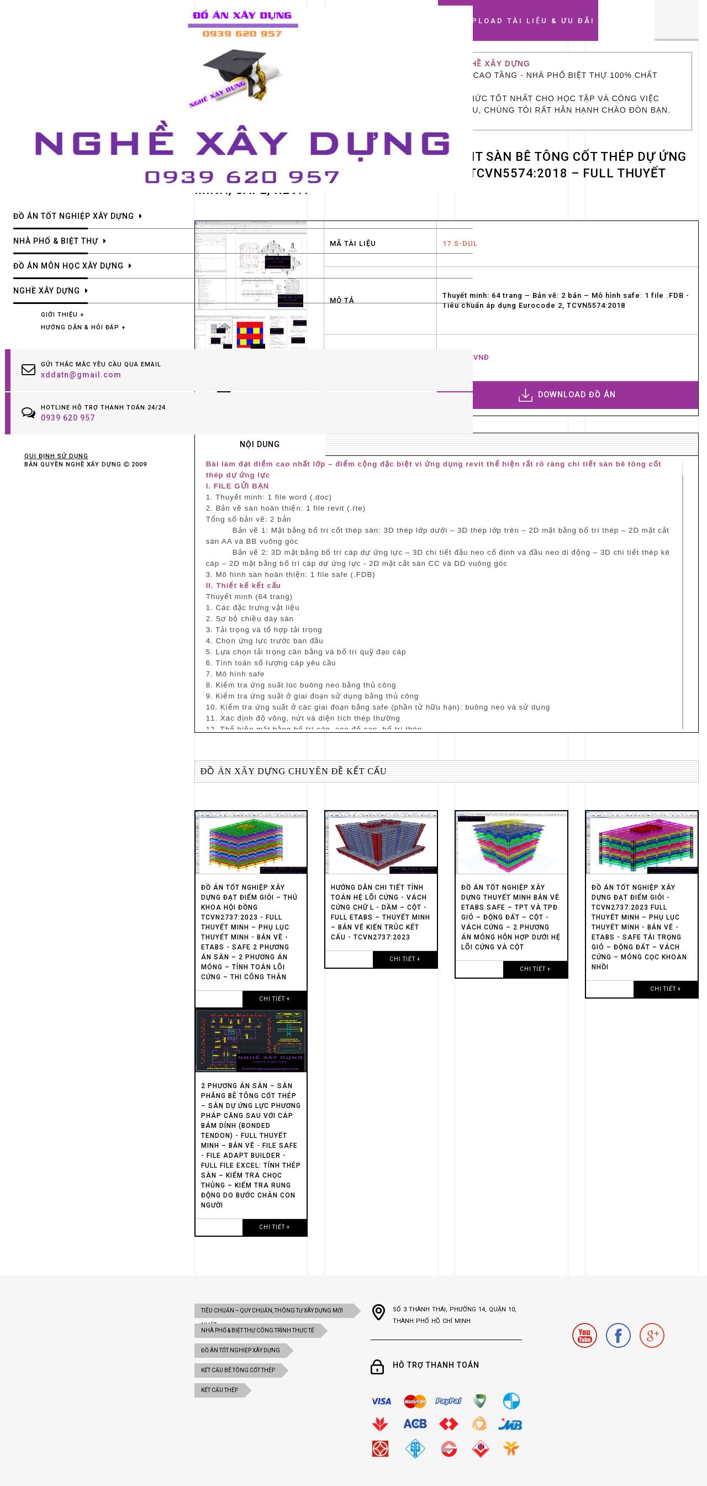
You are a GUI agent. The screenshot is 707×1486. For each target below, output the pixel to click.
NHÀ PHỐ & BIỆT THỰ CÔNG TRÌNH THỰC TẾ (257, 1330)
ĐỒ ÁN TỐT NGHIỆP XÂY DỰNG (240, 1350)
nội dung (260, 444)
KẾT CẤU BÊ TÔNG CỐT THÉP (238, 1370)
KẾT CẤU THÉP (219, 1390)
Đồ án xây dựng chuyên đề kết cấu (294, 771)
